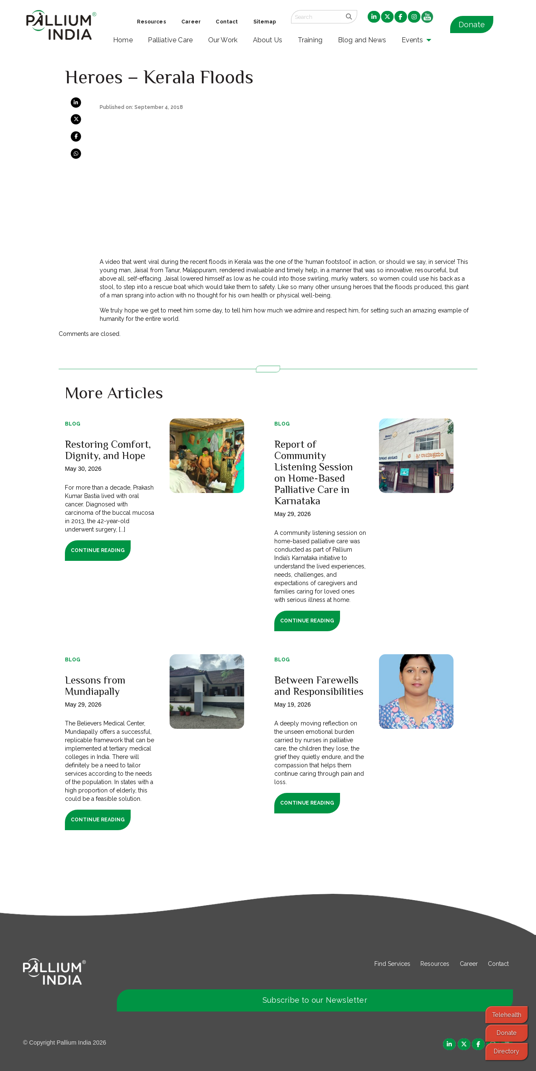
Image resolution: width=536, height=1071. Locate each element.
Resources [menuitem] (151, 22)
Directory (506, 1051)
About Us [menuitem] (268, 40)
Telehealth (506, 1014)
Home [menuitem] (123, 40)
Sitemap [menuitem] (264, 22)
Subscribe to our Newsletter (315, 1000)
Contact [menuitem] (227, 22)
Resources (434, 963)
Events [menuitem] (412, 40)
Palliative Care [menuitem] (170, 40)
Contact (498, 963)
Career (469, 963)
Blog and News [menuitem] (362, 40)
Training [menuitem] (310, 40)
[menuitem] (374, 17)
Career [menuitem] (191, 22)
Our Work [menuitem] (223, 40)
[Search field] (316, 16)
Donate (472, 24)
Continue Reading (98, 550)
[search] (349, 16)
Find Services (392, 963)
